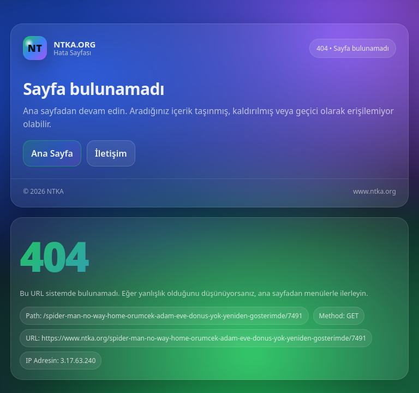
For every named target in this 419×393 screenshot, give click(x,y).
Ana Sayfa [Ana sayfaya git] (52, 153)
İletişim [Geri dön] (111, 153)
